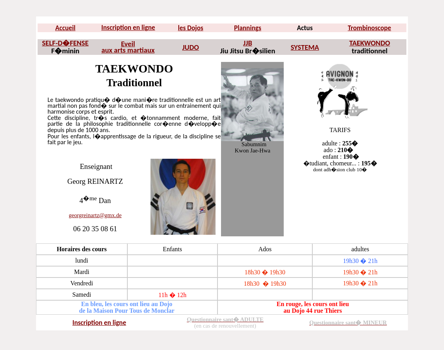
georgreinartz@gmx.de (95, 215)
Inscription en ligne (128, 27)
